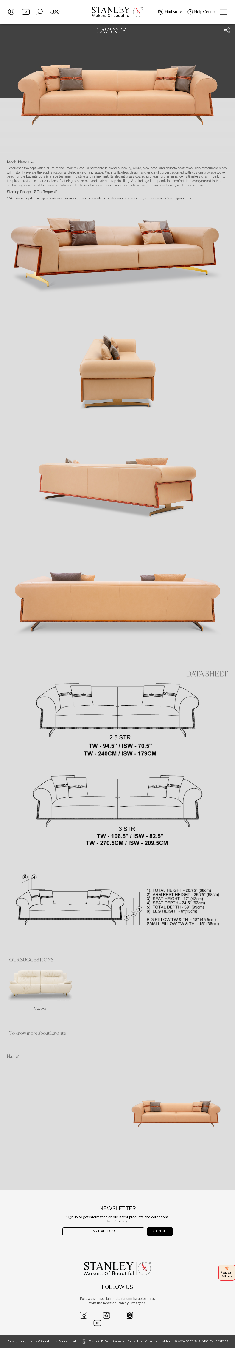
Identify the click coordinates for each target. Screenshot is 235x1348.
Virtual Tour (164, 1341)
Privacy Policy (16, 1341)
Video (149, 1341)
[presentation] (86, 1245)
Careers (118, 1341)
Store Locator (69, 1341)
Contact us (134, 1341)
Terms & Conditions (43, 1341)
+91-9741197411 (99, 1341)
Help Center (204, 12)
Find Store (173, 12)
